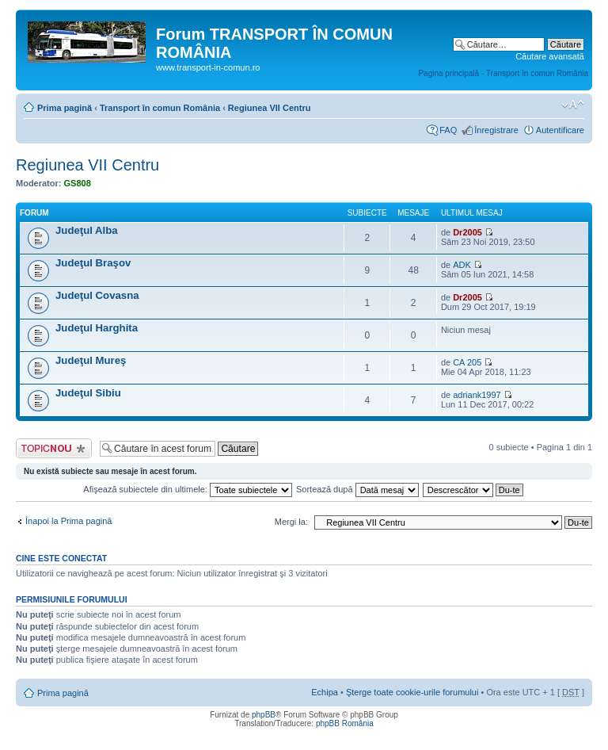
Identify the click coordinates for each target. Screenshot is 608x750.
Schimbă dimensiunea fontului (572, 105)
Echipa (324, 692)
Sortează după (357, 489)
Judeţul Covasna (97, 295)
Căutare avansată (549, 56)
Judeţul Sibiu (88, 393)
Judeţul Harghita (96, 328)
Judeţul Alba (86, 230)
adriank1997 (477, 395)
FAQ (448, 130)
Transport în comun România (160, 108)
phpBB (264, 714)
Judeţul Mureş (90, 360)
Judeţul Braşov (93, 263)
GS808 (77, 183)
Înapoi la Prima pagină (68, 521)
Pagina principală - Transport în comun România (503, 73)
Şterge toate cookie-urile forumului (412, 692)
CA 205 (467, 362)
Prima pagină (64, 108)
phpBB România (345, 723)
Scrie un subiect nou (54, 448)
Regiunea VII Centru (269, 108)
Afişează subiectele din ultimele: (187, 489)
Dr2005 (467, 232)
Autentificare (560, 130)
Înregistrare (496, 130)
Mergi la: (291, 521)
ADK (462, 265)
